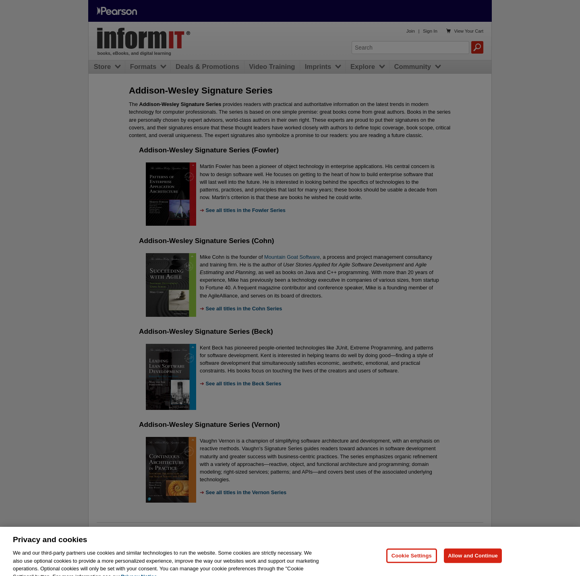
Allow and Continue (473, 560)
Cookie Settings (412, 560)
